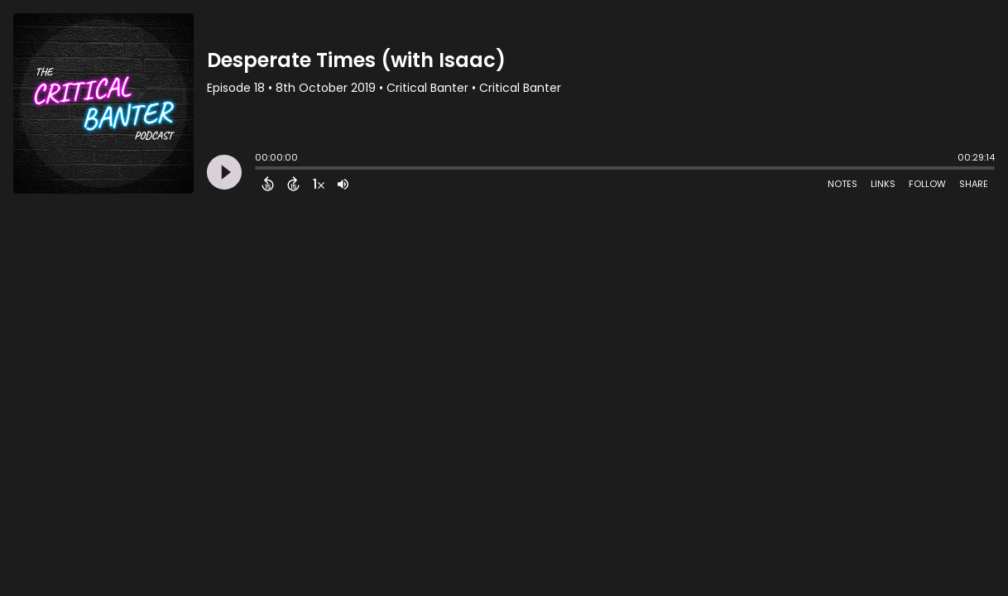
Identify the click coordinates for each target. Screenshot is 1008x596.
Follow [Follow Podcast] (927, 183)
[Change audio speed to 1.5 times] (318, 184)
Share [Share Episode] (973, 183)
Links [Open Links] (883, 183)
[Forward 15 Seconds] (293, 184)
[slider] (259, 169)
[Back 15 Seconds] (268, 184)
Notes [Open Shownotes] (842, 183)
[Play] (224, 172)
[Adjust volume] (343, 184)
